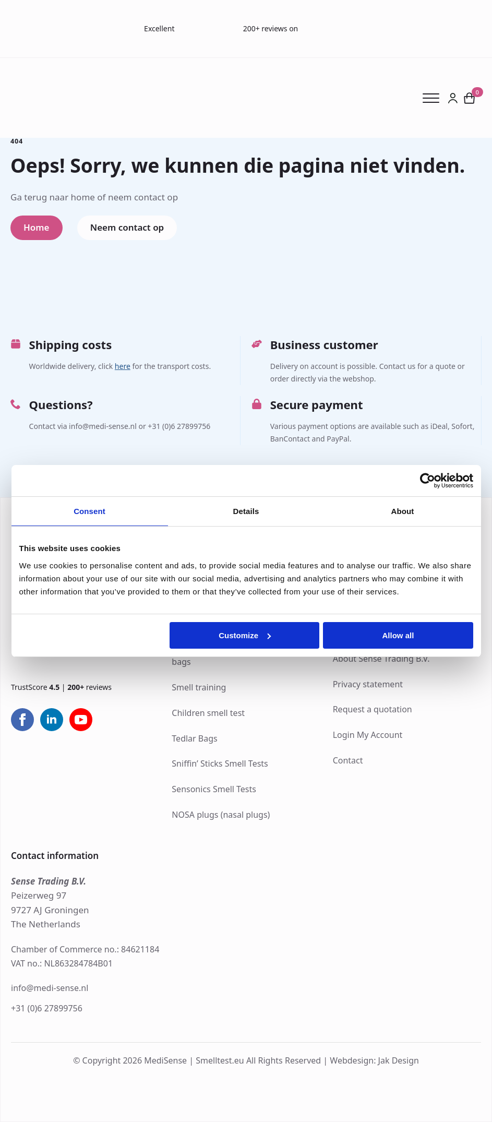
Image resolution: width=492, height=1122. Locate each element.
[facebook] (22, 720)
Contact (348, 760)
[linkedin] (51, 720)
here (122, 366)
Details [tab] (246, 511)
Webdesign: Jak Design (374, 1061)
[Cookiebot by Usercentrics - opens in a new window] (427, 480)
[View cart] (470, 98)
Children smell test (208, 713)
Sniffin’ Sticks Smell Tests (220, 763)
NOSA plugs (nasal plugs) (221, 814)
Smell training (199, 687)
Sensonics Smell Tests (214, 789)
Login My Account (368, 735)
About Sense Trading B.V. (381, 658)
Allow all (398, 635)
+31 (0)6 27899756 (46, 1008)
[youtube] (80, 720)
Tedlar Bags (194, 738)
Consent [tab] (89, 511)
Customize (245, 635)
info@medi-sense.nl (49, 988)
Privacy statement (368, 684)
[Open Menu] (435, 98)
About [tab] (402, 511)
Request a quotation (372, 709)
